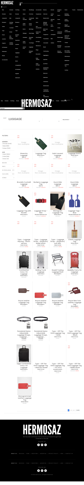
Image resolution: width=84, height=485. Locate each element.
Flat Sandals (25, 19)
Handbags (31, 9)
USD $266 (38, 187)
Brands (52, 9)
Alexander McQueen (59, 32)
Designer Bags (31, 52)
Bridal (10, 32)
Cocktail (11, 27)
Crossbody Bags (31, 19)
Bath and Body (45, 29)
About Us (14, 453)
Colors (26, 119)
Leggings (17, 52)
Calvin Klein (52, 14)
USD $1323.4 (55, 187)
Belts (37, 18)
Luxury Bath (67, 46)
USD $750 (24, 370)
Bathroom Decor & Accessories (67, 37)
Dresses (4, 14)
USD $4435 (21, 187)
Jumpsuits (4, 18)
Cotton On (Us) (23, 245)
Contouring (46, 51)
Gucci (58, 15)
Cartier (59, 23)
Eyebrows (45, 77)
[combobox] (71, 119)
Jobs (61, 453)
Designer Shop (59, 10)
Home (66, 9)
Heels (24, 14)
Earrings (38, 41)
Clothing (17, 9)
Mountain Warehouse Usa (41, 214)
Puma (52, 30)
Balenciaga (60, 37)
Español (5, 7)
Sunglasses (38, 14)
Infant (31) (6, 159)
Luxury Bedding (67, 20)
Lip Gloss (45, 63)
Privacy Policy (53, 453)
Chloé (58, 27)
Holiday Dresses (11, 43)
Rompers (4, 22)
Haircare (45, 14)
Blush (44, 47)
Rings (37, 49)
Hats (37, 22)
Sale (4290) (5, 174)
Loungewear (18, 65)
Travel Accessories (67, 31)
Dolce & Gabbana (59, 52)
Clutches (31, 14)
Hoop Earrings (38, 64)
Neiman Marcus (40, 155)
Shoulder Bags (31, 38)
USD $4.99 (38, 216)
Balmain (59, 41)
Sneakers (25, 37)
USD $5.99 (72, 216)
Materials (46, 119)
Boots (24, 29)
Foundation (46, 38)
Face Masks (38, 37)
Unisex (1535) (6, 148)
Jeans (3, 26)
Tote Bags (31, 42)
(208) (77, 410)
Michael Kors (52, 20)
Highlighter (45, 55)
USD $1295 (23, 277)
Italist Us (24, 157)
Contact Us (69, 453)
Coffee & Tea (67, 65)
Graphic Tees (17, 35)
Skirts (16, 61)
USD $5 (57, 338)
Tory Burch (52, 25)
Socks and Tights (38, 32)
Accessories (5, 59)
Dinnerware (67, 56)
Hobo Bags (31, 33)
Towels (66, 42)
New (3, 9)
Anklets (37, 69)
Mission (21, 453)
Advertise (43, 453)
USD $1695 (40, 275)
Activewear (4, 47)
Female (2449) (7, 143)
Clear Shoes (24, 42)
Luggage (31, 47)
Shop (4, 118)
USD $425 (57, 275)
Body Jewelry (37, 59)
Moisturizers (46, 85)
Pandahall (24, 338)
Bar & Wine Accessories (67, 51)
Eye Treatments (46, 96)
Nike (52, 38)
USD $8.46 (23, 340)
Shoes (3, 55)
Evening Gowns (11, 23)
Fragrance (45, 34)
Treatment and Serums (46, 90)
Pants (3, 34)
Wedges (25, 33)
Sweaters (17, 40)
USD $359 (74, 275)
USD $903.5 (21, 158)
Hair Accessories (38, 27)
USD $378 (55, 158)
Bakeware (67, 60)
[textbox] (70, 119)
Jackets (4, 39)
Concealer (45, 42)
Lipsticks (45, 59)
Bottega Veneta (59, 46)
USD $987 (74, 156)
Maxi (10, 14)
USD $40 (72, 307)
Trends (73, 9)
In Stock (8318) (6, 170)
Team (27, 453)
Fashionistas (80, 9)
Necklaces (38, 45)
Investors (34, 453)
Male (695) (6, 146)
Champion (53, 34)
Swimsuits (4, 51)
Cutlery (66, 70)
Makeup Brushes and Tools (45, 24)
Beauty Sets (46, 18)
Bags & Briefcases (67, 25)
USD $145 (57, 216)
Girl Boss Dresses (11, 37)
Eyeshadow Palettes (46, 68)
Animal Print (24, 47)
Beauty (45, 9)
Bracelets (38, 54)
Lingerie (4, 43)
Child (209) (6, 156)
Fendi (58, 19)
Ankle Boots (24, 24)
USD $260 (74, 244)
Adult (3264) (6, 154)
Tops (3, 30)
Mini (10, 18)
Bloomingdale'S (57, 273)
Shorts (16, 57)
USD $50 (41, 156)
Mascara (45, 73)
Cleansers (45, 81)
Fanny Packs (30, 24)
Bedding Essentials (67, 14)
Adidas (52, 42)
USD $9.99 (22, 246)
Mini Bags (31, 29)
